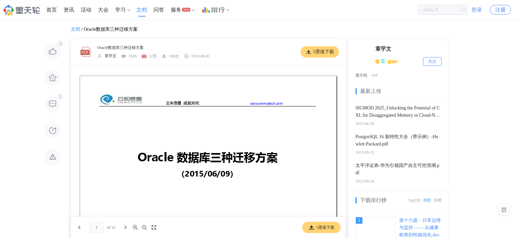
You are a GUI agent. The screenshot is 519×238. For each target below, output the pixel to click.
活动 (86, 10)
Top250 (414, 200)
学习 (120, 10)
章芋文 (111, 56)
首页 (51, 10)
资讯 (69, 10)
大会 (103, 10)
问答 (159, 10)
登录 (476, 10)
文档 (141, 10)
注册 (500, 10)
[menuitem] (51, 10)
